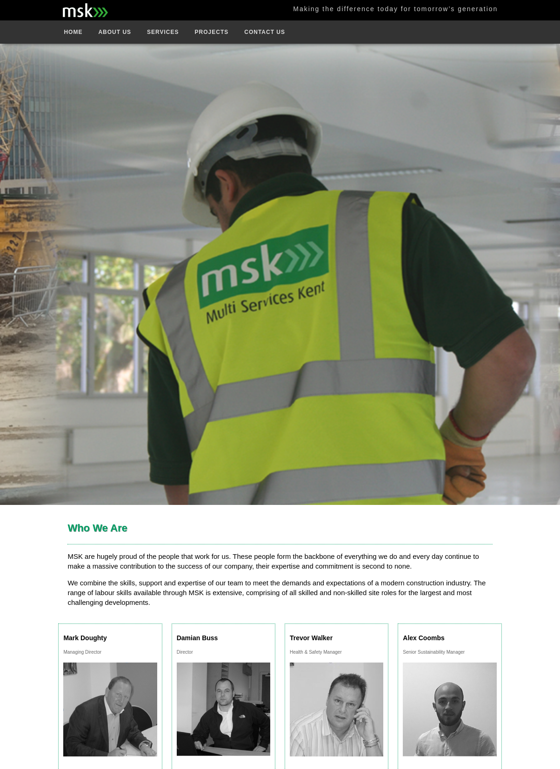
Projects (212, 32)
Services (163, 32)
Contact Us (264, 32)
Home (73, 32)
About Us (114, 32)
